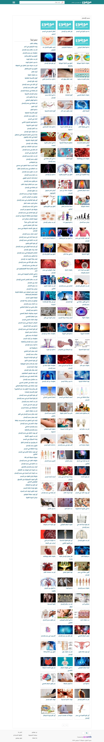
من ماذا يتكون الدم (31, 97)
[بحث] (62, 2)
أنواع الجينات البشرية (31, 140)
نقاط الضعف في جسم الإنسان (28, 376)
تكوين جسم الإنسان (31, 446)
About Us (34, 738)
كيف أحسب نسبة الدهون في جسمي (26, 165)
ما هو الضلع (34, 110)
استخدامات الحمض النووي (30, 178)
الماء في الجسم (32, 119)
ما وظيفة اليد (33, 348)
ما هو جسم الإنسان (31, 310)
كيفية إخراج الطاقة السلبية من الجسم (26, 216)
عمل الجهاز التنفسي (31, 316)
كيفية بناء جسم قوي (31, 335)
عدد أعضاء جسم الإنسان (30, 304)
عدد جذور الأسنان (32, 286)
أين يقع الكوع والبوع (31, 243)
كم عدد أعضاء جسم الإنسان (29, 401)
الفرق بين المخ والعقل (31, 69)
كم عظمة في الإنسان (31, 187)
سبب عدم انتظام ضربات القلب (29, 184)
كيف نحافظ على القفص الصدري (28, 383)
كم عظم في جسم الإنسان (29, 150)
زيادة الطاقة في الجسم (30, 449)
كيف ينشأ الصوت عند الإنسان (29, 259)
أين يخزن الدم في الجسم (30, 405)
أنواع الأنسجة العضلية (31, 113)
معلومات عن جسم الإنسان (30, 53)
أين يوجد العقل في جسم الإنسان (27, 433)
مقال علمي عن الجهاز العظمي (28, 307)
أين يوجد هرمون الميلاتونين (29, 373)
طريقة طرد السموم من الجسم (28, 209)
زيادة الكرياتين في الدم (30, 47)
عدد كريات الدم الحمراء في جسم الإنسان (25, 473)
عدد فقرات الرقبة (32, 75)
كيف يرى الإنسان (32, 283)
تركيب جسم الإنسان (31, 159)
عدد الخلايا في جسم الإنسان (29, 464)
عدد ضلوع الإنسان (32, 191)
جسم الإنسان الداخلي (31, 427)
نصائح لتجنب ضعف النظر (30, 203)
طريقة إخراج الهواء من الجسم (28, 476)
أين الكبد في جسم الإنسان (29, 84)
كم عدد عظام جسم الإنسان (29, 50)
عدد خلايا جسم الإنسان (30, 175)
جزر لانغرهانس (33, 162)
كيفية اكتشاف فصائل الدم (29, 219)
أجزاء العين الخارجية (31, 125)
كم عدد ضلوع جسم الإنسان (29, 172)
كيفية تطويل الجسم (31, 298)
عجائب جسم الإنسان (31, 354)
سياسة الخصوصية (33, 735)
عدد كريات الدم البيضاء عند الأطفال (27, 470)
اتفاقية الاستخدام (17, 735)
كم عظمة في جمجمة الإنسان (29, 91)
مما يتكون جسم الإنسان (30, 256)
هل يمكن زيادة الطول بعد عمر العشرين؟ (25, 389)
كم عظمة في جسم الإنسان (29, 103)
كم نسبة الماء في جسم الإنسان (28, 237)
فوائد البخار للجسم (32, 367)
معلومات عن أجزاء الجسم (30, 338)
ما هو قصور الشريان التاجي (29, 122)
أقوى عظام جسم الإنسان (30, 87)
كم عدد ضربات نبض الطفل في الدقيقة (26, 65)
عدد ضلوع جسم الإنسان (30, 116)
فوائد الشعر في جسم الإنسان (28, 423)
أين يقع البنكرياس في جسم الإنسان (27, 200)
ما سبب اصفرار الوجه (31, 62)
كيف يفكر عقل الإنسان (30, 370)
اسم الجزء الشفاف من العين (29, 146)
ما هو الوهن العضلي (31, 100)
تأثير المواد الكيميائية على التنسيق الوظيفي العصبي (27, 480)
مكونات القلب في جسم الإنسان (28, 460)
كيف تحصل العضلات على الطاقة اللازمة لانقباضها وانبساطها (26, 293)
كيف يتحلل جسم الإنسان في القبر (27, 414)
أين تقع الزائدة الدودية (30, 357)
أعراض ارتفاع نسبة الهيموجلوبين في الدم (27, 270)
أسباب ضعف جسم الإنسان (29, 234)
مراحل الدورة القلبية (31, 497)
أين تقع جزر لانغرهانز (31, 485)
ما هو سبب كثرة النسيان (30, 326)
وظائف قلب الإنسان (31, 143)
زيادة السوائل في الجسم (30, 439)
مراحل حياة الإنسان (32, 289)
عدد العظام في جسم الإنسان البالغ (27, 169)
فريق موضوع (19, 738)
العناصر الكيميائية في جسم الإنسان (27, 253)
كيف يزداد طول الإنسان (30, 250)
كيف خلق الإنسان (32, 81)
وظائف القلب (33, 43)
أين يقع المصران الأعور (31, 360)
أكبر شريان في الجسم (31, 153)
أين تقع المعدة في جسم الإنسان (27, 329)
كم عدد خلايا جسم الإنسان (29, 156)
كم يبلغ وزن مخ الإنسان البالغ (29, 442)
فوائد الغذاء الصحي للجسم (29, 320)
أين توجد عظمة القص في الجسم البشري (28, 453)
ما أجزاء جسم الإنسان (31, 345)
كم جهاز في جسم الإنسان (29, 265)
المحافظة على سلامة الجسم (29, 408)
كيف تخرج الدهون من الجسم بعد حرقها (26, 420)
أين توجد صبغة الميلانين (30, 494)
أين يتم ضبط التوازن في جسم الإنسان (26, 246)
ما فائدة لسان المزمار (31, 332)
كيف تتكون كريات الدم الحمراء (28, 491)
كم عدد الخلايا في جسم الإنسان (28, 240)
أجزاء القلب (34, 72)
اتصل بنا (20, 732)
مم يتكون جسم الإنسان (30, 181)
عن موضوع (34, 732)
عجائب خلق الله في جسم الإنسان (28, 262)
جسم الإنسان (86, 18)
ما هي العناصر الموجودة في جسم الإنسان (27, 275)
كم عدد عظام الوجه (31, 59)
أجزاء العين (34, 106)
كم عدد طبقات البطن (31, 411)
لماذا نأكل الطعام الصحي (30, 225)
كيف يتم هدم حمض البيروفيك (28, 364)
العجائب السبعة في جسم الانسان (27, 323)
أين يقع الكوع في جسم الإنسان (28, 395)
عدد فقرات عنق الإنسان (30, 132)
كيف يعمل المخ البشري (30, 351)
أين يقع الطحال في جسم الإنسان (27, 213)
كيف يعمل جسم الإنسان (30, 417)
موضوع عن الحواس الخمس (29, 197)
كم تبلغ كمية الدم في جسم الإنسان (27, 398)
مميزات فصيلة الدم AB (30, 457)
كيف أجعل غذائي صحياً (30, 222)
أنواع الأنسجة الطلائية (31, 78)
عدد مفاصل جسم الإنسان (30, 379)
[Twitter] (86, 733)
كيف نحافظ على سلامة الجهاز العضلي (26, 386)
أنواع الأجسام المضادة (31, 392)
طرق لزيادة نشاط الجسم (30, 488)
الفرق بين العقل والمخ (31, 56)
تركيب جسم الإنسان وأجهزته (29, 342)
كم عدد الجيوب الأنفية (31, 436)
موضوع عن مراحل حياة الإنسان (28, 301)
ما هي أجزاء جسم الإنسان (30, 206)
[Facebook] (90, 733)
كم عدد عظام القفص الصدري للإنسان (26, 279)
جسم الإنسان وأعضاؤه (31, 430)
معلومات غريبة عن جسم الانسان (28, 194)
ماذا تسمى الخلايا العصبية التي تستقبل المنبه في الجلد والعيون (26, 136)
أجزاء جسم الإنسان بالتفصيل (29, 467)
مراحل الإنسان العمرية (31, 94)
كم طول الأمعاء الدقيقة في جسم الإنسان (27, 229)
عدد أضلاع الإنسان (32, 128)
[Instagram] (83, 733)
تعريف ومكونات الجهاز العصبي (28, 313)
